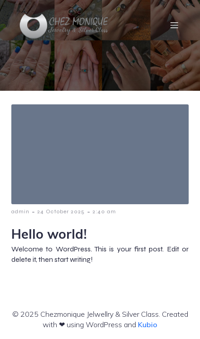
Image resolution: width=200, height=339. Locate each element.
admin (20, 211)
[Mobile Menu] (174, 25)
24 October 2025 (61, 211)
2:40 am (104, 211)
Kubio (147, 324)
